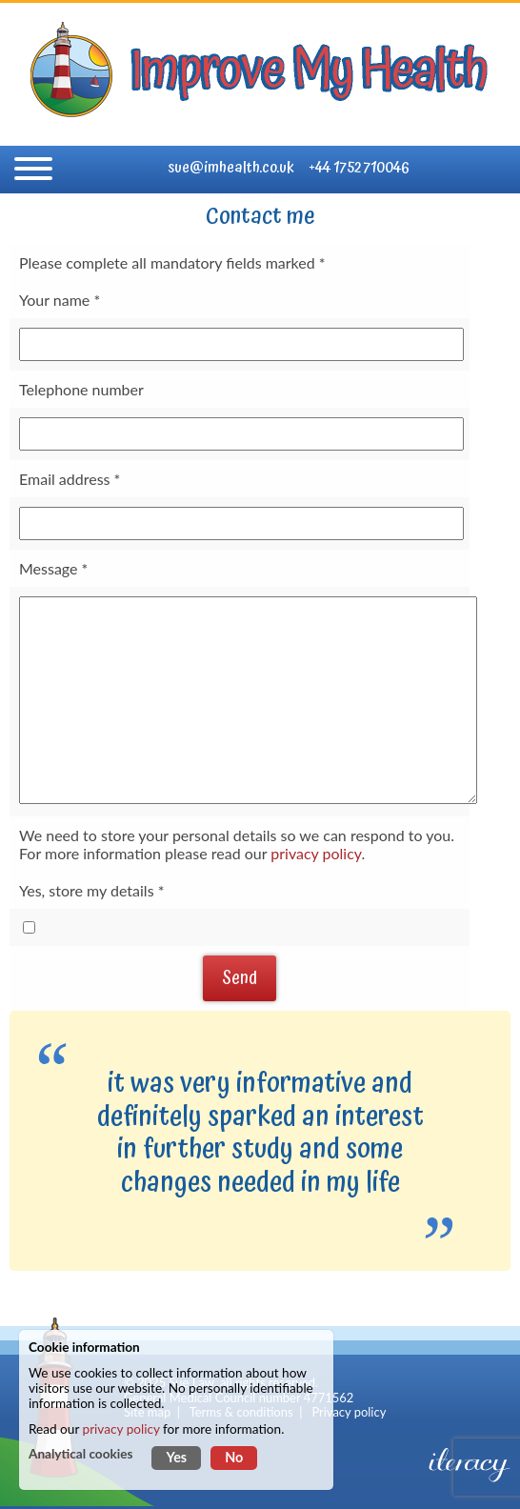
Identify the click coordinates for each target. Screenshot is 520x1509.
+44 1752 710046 (359, 167)
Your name (54, 300)
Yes (176, 1457)
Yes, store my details (86, 890)
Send (239, 978)
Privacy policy (348, 1411)
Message (48, 568)
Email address (64, 479)
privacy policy (315, 853)
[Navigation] (33, 170)
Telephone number (81, 389)
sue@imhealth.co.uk (231, 167)
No (234, 1457)
